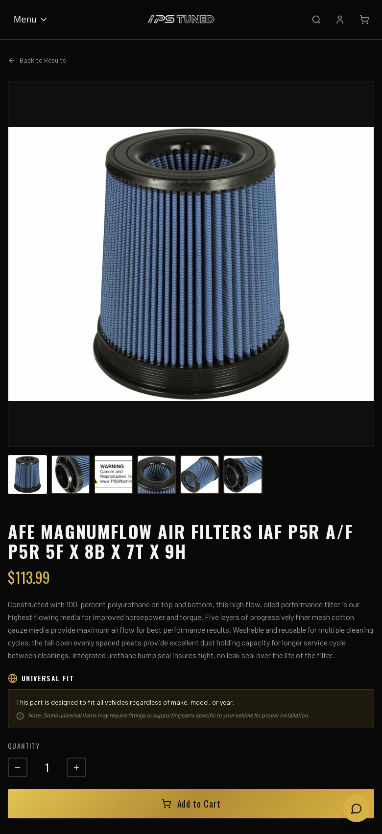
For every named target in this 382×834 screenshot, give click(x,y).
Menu (31, 19)
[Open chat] (356, 808)
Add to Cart (191, 803)
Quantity (24, 745)
